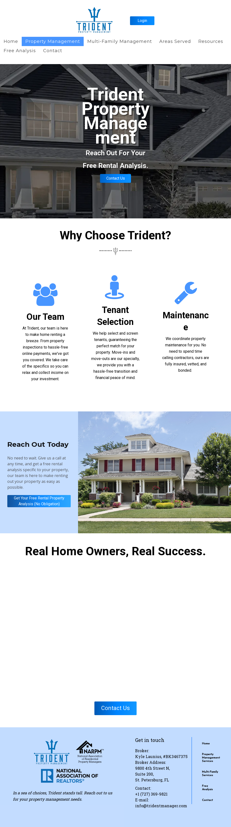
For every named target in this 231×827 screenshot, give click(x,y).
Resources (210, 41)
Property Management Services (211, 758)
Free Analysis (20, 50)
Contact (52, 50)
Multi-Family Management (119, 41)
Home (11, 41)
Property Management (52, 41)
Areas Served (175, 41)
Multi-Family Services (210, 773)
